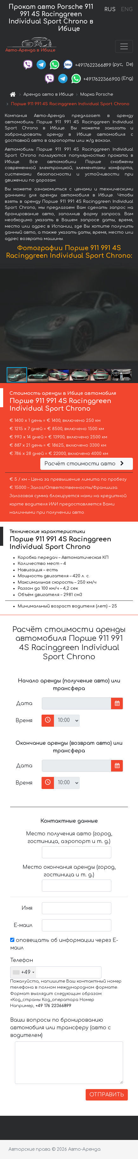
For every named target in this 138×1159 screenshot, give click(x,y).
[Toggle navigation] (124, 46)
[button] (132, 315)
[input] (76, 703)
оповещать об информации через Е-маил (64, 944)
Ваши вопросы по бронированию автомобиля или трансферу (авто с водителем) (60, 1027)
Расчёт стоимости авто (85, 464)
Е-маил (23, 925)
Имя (27, 908)
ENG (126, 9)
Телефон (21, 960)
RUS (109, 9)
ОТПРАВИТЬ (106, 1095)
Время (24, 721)
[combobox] (23, 972)
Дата (24, 703)
